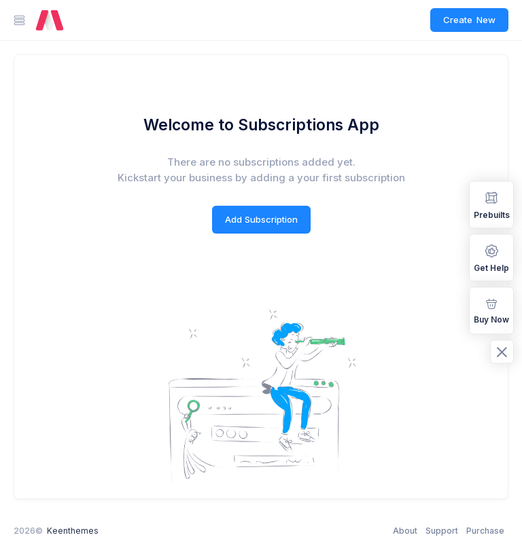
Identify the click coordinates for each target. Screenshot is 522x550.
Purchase (485, 531)
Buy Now (491, 310)
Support (441, 531)
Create (469, 20)
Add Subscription (261, 219)
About (405, 531)
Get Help (491, 257)
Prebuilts (492, 204)
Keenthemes (73, 531)
